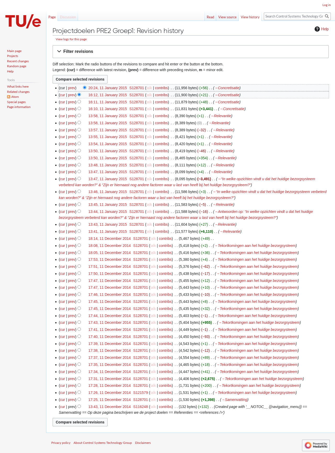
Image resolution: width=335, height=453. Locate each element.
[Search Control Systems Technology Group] (297, 16)
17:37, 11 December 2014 (109, 357)
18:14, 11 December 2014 (109, 238)
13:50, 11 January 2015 (107, 151)
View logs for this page (71, 39)
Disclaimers (143, 443)
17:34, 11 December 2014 (109, 372)
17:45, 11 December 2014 (109, 301)
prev (71, 88)
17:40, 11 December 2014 (109, 337)
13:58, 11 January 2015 (107, 116)
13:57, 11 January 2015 (107, 130)
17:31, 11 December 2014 (109, 379)
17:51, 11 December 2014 (109, 266)
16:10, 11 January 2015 (107, 109)
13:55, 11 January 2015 (107, 137)
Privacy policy (60, 443)
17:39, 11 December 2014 (109, 344)
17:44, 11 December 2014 (109, 316)
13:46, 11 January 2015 (107, 192)
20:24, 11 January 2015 (107, 88)
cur (62, 95)
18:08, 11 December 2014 (109, 246)
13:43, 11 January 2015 (107, 224)
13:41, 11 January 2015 (107, 231)
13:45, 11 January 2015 (107, 204)
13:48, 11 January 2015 (107, 165)
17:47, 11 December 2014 (109, 281)
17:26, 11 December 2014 (109, 392)
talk (149, 88)
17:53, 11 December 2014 (109, 259)
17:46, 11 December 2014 (109, 294)
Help (321, 29)
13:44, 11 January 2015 (107, 211)
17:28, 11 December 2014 (109, 385)
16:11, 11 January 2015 (107, 102)
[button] (190, 52)
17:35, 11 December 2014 (109, 365)
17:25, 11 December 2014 (109, 400)
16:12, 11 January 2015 (107, 95)
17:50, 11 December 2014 (109, 273)
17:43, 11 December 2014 (109, 322)
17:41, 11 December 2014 (109, 329)
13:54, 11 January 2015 (107, 144)
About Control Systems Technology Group (103, 443)
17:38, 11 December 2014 (109, 350)
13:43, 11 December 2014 (109, 407)
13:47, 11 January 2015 (107, 172)
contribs (161, 88)
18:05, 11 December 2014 (109, 253)
